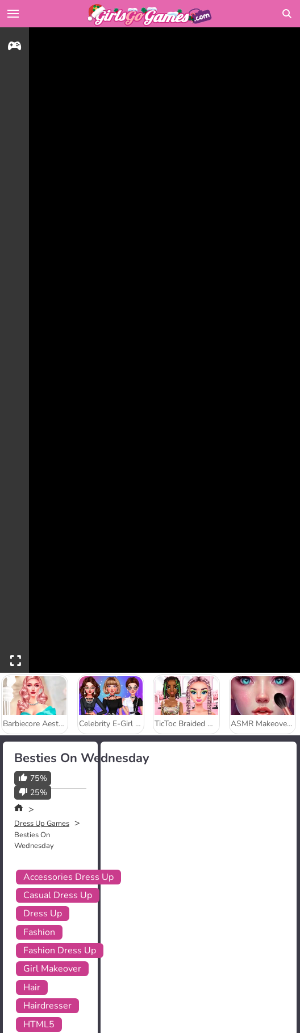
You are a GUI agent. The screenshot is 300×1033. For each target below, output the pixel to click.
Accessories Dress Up (68, 877)
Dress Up (42, 913)
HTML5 (39, 1024)
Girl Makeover (52, 968)
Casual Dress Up (57, 895)
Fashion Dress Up (59, 950)
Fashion (39, 932)
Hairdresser (47, 1005)
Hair (31, 987)
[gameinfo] (14, 47)
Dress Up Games (41, 823)
